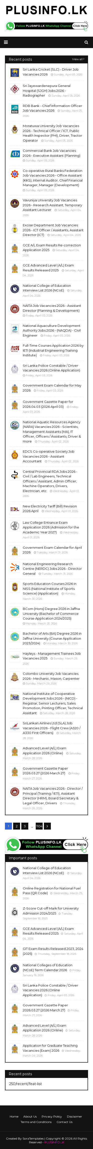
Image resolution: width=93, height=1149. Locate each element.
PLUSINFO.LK (54, 1142)
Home (14, 1116)
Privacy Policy (52, 1116)
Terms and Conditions (36, 1122)
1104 (39, 826)
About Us (30, 1116)
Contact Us (64, 1122)
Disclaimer (74, 1116)
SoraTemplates (33, 1138)
